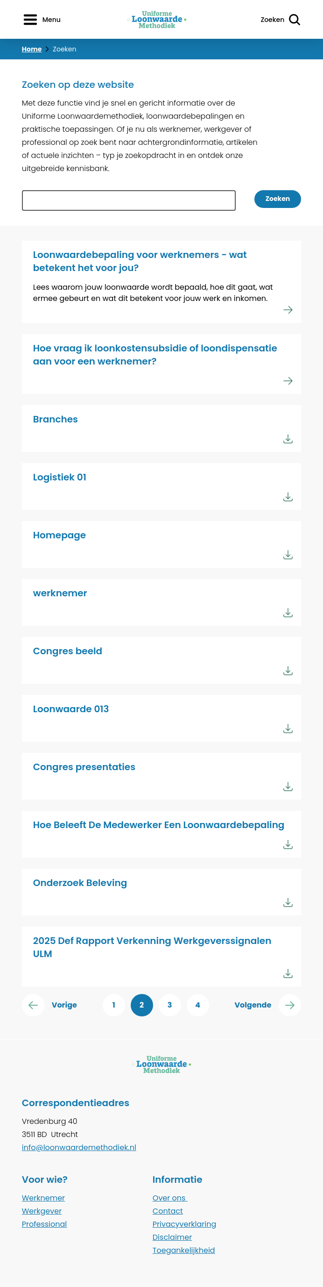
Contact (168, 1211)
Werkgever (42, 1211)
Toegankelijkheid (184, 1250)
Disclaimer (172, 1237)
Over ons (170, 1198)
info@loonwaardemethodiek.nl (79, 1147)
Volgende (267, 1005)
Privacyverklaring (185, 1224)
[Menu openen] (41, 19)
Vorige (49, 1005)
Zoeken (278, 198)
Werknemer (43, 1198)
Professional (44, 1224)
